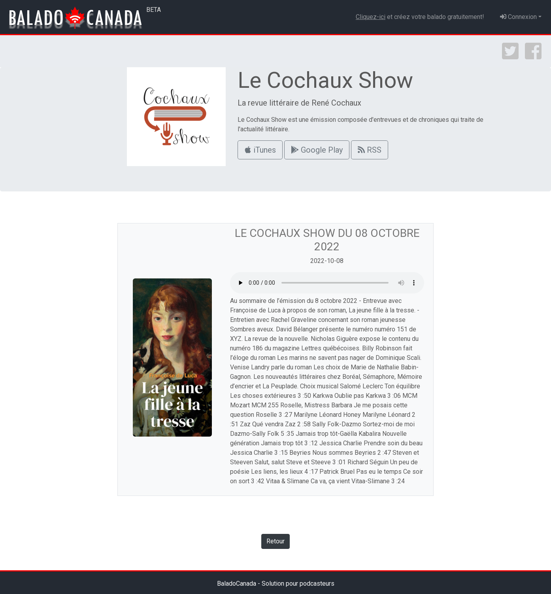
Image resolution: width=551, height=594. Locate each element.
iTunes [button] (260, 150)
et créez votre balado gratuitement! (420, 17)
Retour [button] (275, 541)
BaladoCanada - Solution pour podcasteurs (275, 583)
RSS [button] (369, 150)
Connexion (518, 17)
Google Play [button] (317, 150)
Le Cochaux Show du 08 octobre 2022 (327, 240)
